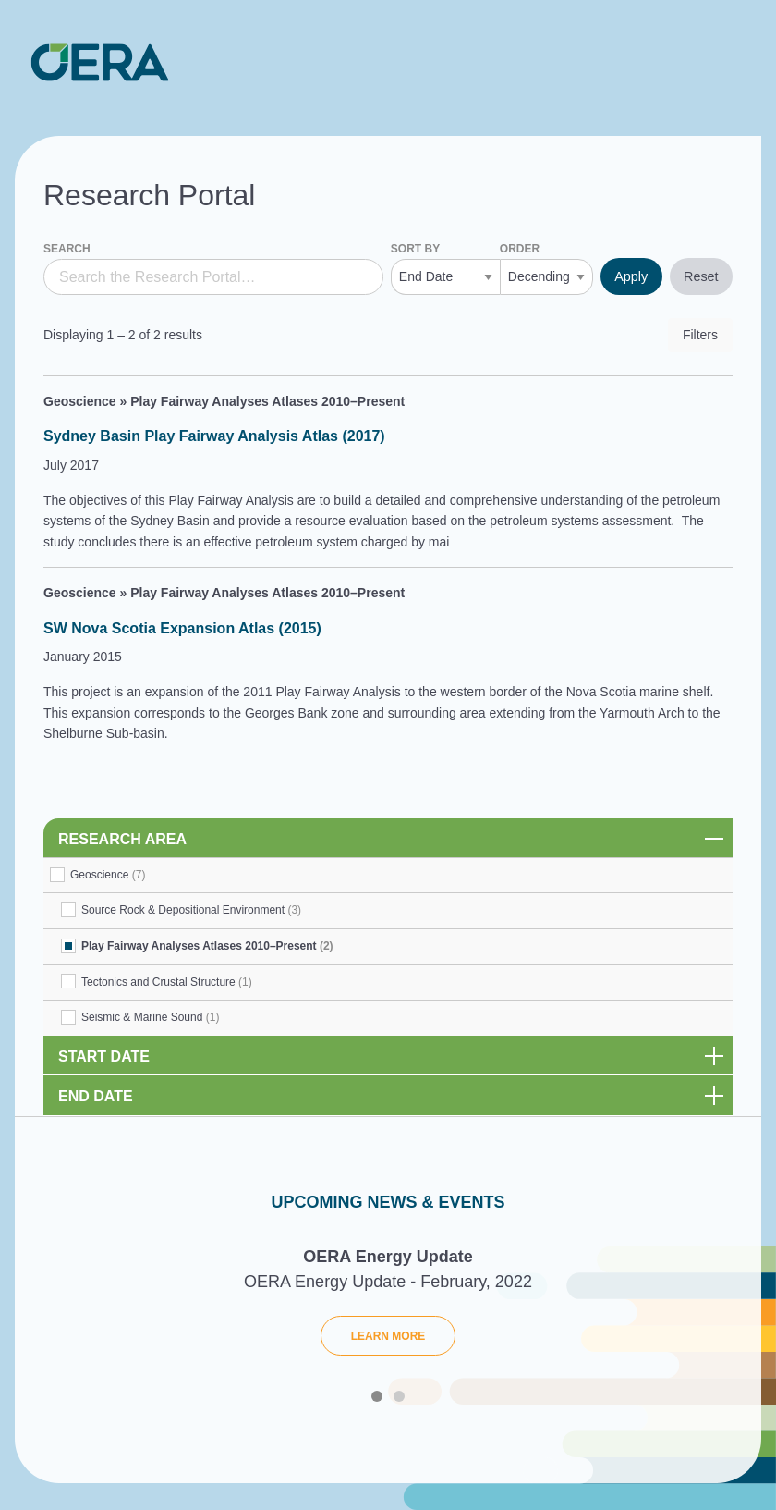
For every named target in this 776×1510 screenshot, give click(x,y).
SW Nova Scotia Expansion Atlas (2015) (182, 628)
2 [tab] (399, 1396)
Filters (700, 334)
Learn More (388, 1336)
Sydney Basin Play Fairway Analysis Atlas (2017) (214, 436)
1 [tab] (376, 1396)
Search (67, 248)
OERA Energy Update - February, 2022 (388, 1281)
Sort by (415, 248)
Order (520, 248)
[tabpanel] (388, 1307)
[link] (388, 837)
